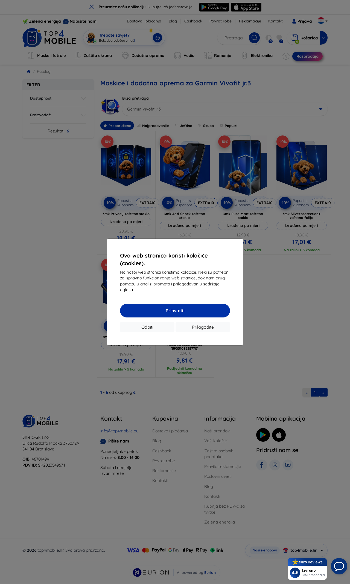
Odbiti (147, 327)
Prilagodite (203, 327)
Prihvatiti (175, 310)
